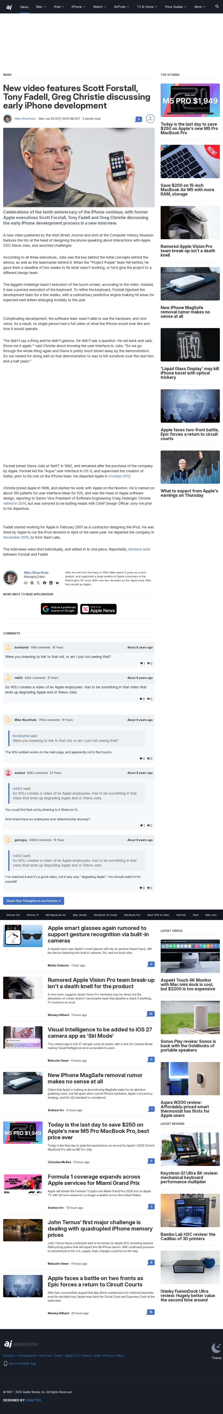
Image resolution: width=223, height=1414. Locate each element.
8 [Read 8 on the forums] (151, 1262)
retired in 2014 (14, 503)
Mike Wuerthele (25, 118)
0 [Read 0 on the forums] (151, 964)
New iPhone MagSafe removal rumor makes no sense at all (95, 1078)
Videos (86, 1356)
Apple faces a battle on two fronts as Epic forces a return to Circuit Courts (95, 1281)
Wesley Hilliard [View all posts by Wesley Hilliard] (58, 1015)
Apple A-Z (72, 1356)
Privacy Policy (113, 1356)
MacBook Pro (132, 914)
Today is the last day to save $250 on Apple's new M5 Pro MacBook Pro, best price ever (98, 1131)
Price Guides (176, 6)
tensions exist (139, 549)
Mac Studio (80, 914)
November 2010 (16, 537)
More (200, 6)
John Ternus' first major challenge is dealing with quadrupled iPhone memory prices (100, 1228)
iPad (59, 6)
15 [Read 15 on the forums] (150, 1312)
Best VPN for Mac (158, 914)
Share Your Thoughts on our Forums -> (34, 900)
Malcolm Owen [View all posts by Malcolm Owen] (58, 1060)
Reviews (9, 1356)
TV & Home (147, 6)
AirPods (121, 6)
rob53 (19, 677)
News (24, 7)
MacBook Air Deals (105, 914)
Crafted (33, 1400)
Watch (99, 6)
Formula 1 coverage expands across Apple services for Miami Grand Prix (94, 1179)
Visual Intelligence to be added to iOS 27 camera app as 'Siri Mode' (100, 1032)
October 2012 (119, 476)
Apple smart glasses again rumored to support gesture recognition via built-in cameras (98, 934)
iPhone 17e (13, 914)
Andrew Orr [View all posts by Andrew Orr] (56, 1110)
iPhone (79, 6)
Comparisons (27, 1356)
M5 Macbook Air (56, 914)
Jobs (97, 1356)
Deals (58, 1356)
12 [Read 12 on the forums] (150, 1013)
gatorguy (21, 840)
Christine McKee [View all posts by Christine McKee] (59, 1162)
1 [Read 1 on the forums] (151, 1109)
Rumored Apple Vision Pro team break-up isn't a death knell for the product (101, 983)
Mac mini (210, 914)
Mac (41, 6)
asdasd (20, 772)
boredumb (22, 647)
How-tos (45, 1356)
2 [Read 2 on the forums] (151, 1206)
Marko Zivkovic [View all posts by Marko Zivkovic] (58, 965)
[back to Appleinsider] (9, 7)
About (140, 647)
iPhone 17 (33, 914)
